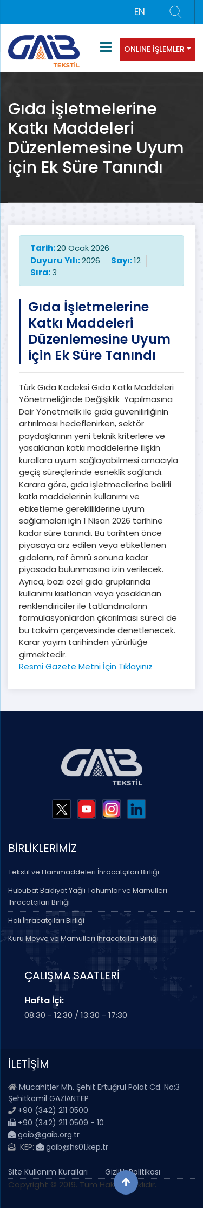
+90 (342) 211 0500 (53, 1110)
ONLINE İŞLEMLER (154, 49)
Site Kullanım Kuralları (48, 1171)
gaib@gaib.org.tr (44, 1134)
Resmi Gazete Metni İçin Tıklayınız (86, 666)
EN (139, 11)
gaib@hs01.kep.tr (72, 1147)
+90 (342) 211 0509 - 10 (56, 1122)
